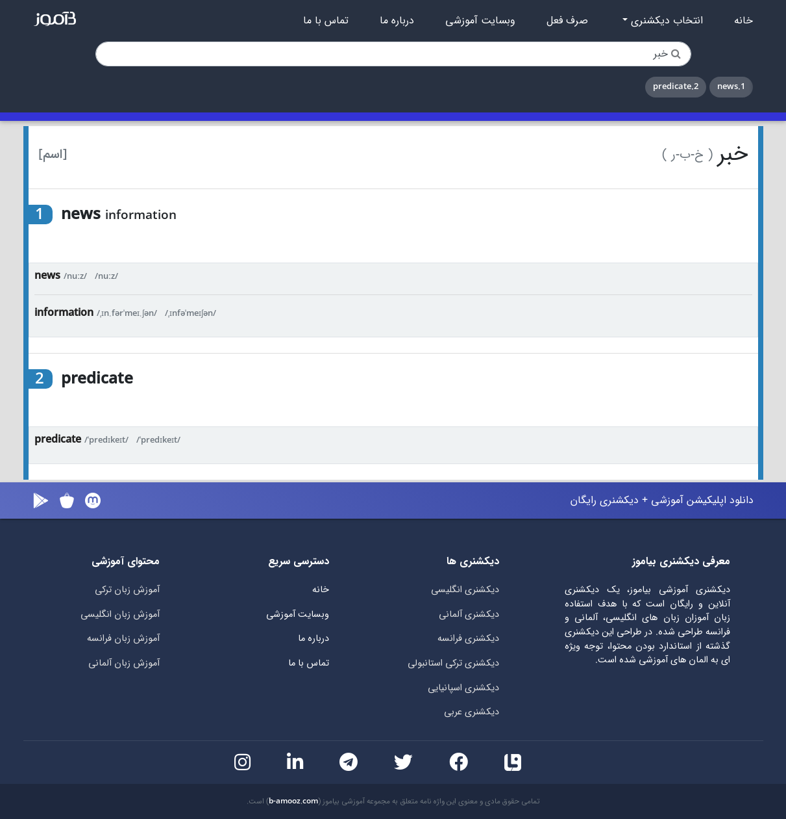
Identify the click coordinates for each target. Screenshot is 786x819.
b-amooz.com (293, 801)
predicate (57, 440)
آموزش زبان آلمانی (124, 663)
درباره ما (397, 21)
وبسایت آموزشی (480, 21)
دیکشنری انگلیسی (465, 589)
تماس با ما (326, 21)
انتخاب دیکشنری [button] (665, 21)
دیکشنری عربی (471, 712)
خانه (743, 21)
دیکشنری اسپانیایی (463, 688)
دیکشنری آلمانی (469, 614)
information (63, 313)
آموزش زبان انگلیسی (120, 614)
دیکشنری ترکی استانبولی (453, 663)
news (47, 276)
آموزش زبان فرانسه (123, 638)
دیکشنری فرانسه (468, 638)
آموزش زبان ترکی (127, 589)
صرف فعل (567, 21)
